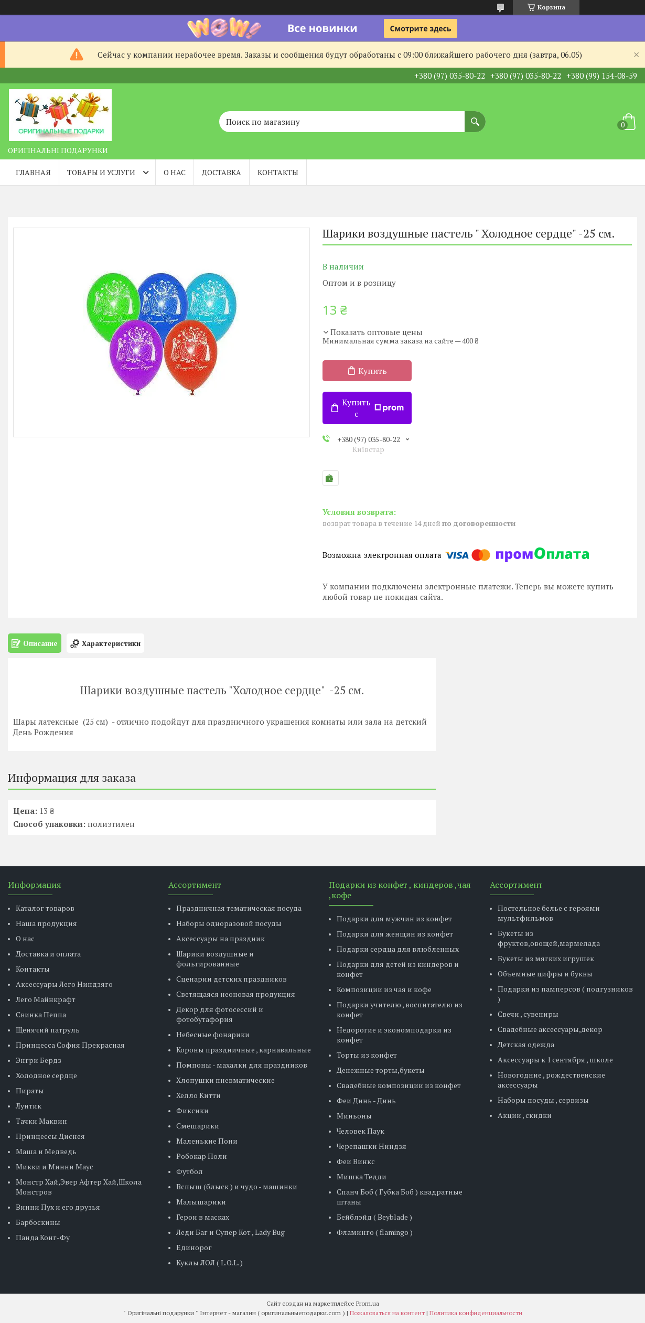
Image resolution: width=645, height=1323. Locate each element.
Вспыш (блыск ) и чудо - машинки (236, 1186)
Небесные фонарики (213, 1034)
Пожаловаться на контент (387, 1313)
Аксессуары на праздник (220, 938)
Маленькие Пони (207, 1141)
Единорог (194, 1247)
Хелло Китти (198, 1095)
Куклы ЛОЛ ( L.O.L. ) (209, 1262)
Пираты (30, 1090)
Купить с (373, 408)
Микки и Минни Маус (54, 1166)
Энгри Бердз (38, 1060)
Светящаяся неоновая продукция (235, 994)
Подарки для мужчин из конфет (394, 918)
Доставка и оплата (48, 954)
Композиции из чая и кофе (384, 989)
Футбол (189, 1171)
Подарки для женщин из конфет (395, 934)
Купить (372, 371)
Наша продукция (46, 923)
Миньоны (354, 1116)
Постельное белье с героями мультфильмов (549, 913)
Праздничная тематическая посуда (239, 908)
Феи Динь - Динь (366, 1100)
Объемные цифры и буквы (545, 973)
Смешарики (197, 1126)
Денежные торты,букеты (381, 1070)
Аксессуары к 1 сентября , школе (555, 1059)
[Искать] (475, 116)
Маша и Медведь (46, 1151)
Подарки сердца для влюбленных (398, 949)
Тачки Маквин (41, 1121)
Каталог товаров (45, 908)
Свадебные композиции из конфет (399, 1085)
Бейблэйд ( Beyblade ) (374, 1217)
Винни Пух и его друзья (58, 1207)
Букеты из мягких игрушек (546, 958)
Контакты (277, 172)
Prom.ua (367, 1303)
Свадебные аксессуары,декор (550, 1029)
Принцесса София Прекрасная (70, 1045)
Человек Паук (360, 1131)
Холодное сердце (46, 1075)
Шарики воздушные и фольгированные (215, 959)
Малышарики (201, 1202)
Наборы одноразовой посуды (229, 923)
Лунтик (28, 1106)
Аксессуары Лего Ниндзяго (64, 984)
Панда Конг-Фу (43, 1237)
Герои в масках (202, 1217)
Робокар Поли (201, 1156)
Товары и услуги (101, 172)
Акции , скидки (525, 1115)
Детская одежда (526, 1044)
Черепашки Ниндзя (371, 1146)
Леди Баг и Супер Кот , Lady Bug (230, 1232)
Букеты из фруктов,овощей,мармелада (549, 938)
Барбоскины (38, 1222)
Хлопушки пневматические (225, 1080)
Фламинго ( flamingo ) (375, 1232)
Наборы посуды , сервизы (543, 1100)
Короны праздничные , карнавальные (243, 1050)
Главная (33, 172)
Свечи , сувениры (528, 1014)
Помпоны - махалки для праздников (241, 1065)
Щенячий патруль (48, 1030)
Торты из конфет (367, 1055)
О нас (175, 172)
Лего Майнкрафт (46, 999)
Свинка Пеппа (41, 1014)
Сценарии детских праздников (231, 979)
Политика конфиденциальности (475, 1313)
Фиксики (192, 1110)
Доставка (221, 172)
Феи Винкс (356, 1161)
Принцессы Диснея (50, 1136)
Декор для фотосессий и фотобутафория (219, 1014)
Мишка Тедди (361, 1176)
